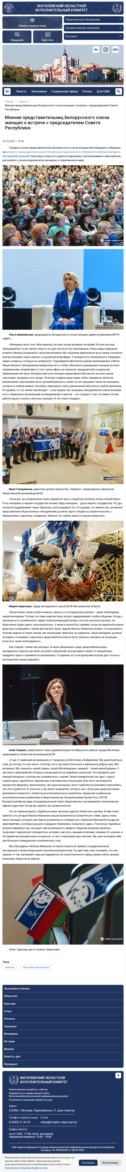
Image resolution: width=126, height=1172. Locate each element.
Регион (87, 91)
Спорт (8, 1011)
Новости (23, 101)
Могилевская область (36, 967)
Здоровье (10, 1026)
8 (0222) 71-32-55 (19, 1122)
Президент (11, 1064)
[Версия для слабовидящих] (115, 49)
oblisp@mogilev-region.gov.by (59, 1122)
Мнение (9, 1049)
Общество (11, 996)
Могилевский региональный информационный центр (38, 1096)
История (9, 1041)
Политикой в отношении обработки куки (26, 1167)
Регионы (9, 1018)
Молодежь (11, 1033)
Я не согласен (110, 1162)
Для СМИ (103, 91)
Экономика (39, 91)
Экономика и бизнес (17, 988)
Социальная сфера (64, 91)
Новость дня (12, 1056)
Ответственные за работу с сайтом (28, 1089)
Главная (9, 101)
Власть (22, 91)
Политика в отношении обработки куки (30, 1100)
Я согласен (88, 1162)
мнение (9, 967)
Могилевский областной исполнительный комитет (61, 8)
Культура (9, 1003)
